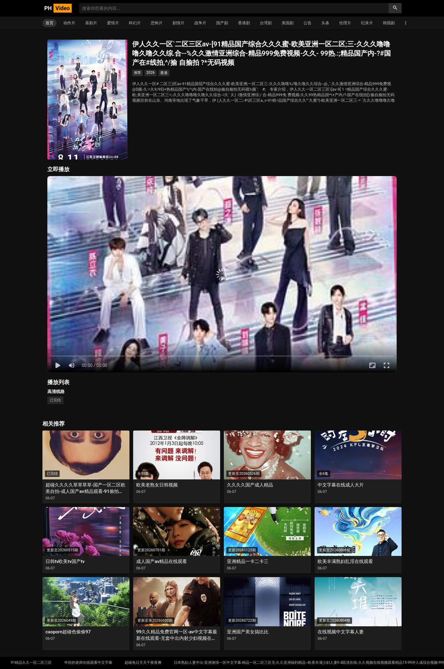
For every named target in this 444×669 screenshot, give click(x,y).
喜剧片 (91, 23)
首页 (50, 23)
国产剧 (222, 23)
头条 (325, 23)
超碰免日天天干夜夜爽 (167, 662)
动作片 (69, 23)
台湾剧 (266, 23)
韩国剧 (389, 23)
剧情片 (178, 23)
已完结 (55, 400)
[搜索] (395, 8)
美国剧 (288, 23)
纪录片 (367, 23)
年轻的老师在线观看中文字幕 (113, 662)
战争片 (200, 23)
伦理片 (345, 23)
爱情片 (113, 23)
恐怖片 (157, 23)
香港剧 (244, 23)
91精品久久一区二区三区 (56, 662)
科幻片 (135, 23)
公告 (307, 23)
